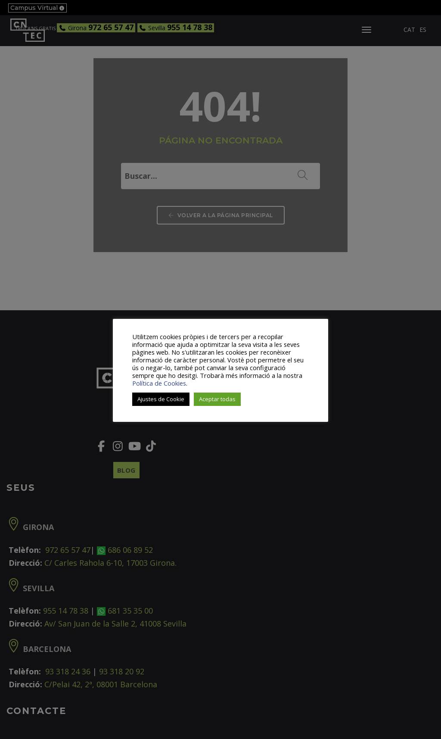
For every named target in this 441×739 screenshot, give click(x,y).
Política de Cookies (159, 383)
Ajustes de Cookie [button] (160, 399)
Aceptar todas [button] (217, 399)
